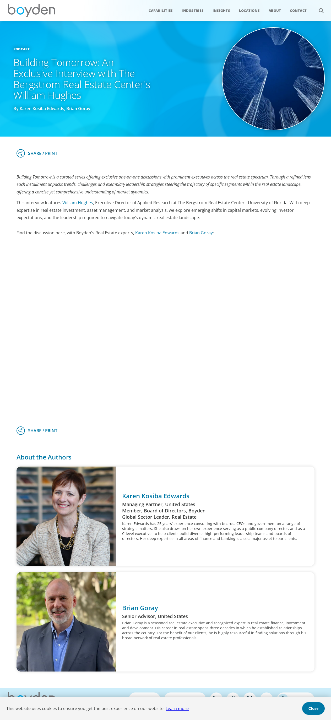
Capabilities (161, 10)
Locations (249, 10)
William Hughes (77, 202)
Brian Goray (201, 233)
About (275, 10)
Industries (193, 10)
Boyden (31, 10)
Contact (298, 10)
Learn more (177, 708)
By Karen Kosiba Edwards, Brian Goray (51, 108)
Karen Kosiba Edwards (157, 233)
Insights (221, 10)
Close (313, 708)
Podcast (21, 49)
